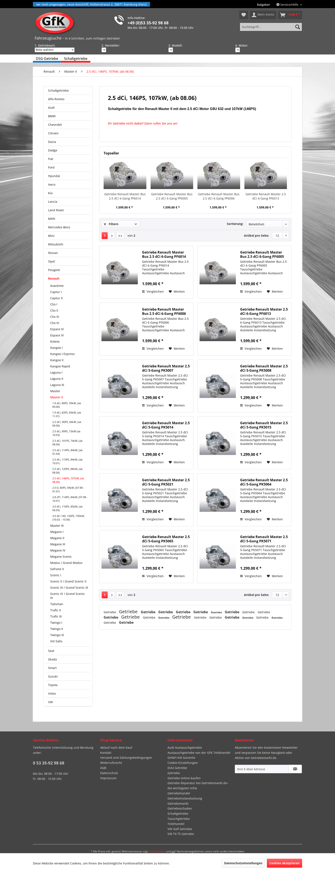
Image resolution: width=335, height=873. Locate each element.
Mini (51, 236)
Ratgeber (263, 5)
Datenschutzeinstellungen (243, 863)
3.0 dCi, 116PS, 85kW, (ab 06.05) (67, 508)
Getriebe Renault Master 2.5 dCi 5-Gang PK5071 (264, 539)
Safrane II (57, 569)
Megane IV (57, 550)
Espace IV (57, 335)
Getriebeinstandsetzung (185, 798)
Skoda (52, 659)
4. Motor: (241, 45)
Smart (52, 668)
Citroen (53, 133)
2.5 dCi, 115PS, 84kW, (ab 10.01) (67, 461)
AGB (103, 768)
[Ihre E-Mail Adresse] (262, 769)
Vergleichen (153, 291)
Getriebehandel (179, 793)
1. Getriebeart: (45, 45)
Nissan (53, 253)
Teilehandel (176, 824)
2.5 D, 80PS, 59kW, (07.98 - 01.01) (68, 489)
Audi (51, 108)
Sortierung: (235, 224)
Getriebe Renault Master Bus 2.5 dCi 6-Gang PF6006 (218, 196)
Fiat (50, 159)
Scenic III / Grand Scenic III (69, 587)
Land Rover (56, 210)
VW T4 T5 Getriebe (181, 834)
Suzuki (53, 676)
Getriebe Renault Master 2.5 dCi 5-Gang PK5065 (166, 539)
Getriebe (110, 612)
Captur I (56, 292)
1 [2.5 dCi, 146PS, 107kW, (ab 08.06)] (105, 235)
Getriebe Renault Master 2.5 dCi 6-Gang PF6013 (265, 196)
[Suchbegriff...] (271, 27)
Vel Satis (56, 641)
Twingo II (56, 629)
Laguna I (56, 372)
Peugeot (54, 270)
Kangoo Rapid (60, 366)
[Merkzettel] (243, 15)
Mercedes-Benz (59, 227)
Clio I (53, 304)
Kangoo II (56, 360)
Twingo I (56, 623)
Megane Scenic (61, 557)
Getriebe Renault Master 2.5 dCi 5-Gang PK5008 (264, 368)
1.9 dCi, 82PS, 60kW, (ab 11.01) (66, 414)
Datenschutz (109, 773)
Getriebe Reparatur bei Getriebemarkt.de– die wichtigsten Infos (198, 785)
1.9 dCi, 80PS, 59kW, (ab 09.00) (66, 405)
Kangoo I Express (62, 354)
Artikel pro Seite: (256, 235)
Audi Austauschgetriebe (185, 747)
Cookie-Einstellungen (183, 763)
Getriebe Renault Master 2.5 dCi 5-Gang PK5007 (166, 368)
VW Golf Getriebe (180, 829)
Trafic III (56, 616)
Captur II (56, 298)
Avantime (57, 286)
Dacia (52, 142)
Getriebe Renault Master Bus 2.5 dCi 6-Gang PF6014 (125, 196)
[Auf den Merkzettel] (177, 291)
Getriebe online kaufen (184, 778)
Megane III (57, 544)
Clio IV (54, 323)
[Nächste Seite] (112, 235)
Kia (50, 193)
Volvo (52, 693)
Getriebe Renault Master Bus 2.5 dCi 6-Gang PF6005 (171, 196)
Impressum (108, 778)
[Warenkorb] (290, 15)
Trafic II (55, 610)
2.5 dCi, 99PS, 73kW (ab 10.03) (66, 433)
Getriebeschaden (180, 808)
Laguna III (57, 385)
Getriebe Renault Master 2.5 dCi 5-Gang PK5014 (166, 425)
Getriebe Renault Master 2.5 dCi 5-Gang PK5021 (166, 482)
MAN (51, 219)
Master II (56, 397)
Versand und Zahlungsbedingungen (126, 758)
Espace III (57, 329)
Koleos (55, 341)
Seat (51, 651)
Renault (53, 278)
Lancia (52, 202)
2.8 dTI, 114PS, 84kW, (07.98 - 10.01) (70, 499)
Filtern (111, 224)
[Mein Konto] (263, 15)
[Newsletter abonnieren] (295, 769)
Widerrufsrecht (111, 763)
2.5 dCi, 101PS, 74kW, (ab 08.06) (67, 442)
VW (50, 702)
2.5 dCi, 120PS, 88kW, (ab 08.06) (67, 470)
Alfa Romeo (56, 99)
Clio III (54, 317)
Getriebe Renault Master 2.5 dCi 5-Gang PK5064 (264, 482)
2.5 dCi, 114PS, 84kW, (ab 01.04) (67, 452)
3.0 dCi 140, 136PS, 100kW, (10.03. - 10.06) (68, 517)
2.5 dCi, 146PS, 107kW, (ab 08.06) (68, 480)
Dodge (52, 150)
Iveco (51, 184)
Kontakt (105, 753)
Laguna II (56, 379)
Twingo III (57, 635)
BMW (52, 116)
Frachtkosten (157, 851)
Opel (51, 261)
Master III (57, 526)
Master (55, 391)
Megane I (56, 532)
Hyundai (54, 176)
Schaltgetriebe (58, 90)
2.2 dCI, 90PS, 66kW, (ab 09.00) (66, 423)
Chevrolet (55, 125)
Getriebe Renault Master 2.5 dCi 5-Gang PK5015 (264, 425)
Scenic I (55, 575)
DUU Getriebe (177, 768)
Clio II (54, 310)
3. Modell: (175, 45)
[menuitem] (263, 4)
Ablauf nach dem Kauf (116, 747)
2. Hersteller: (110, 45)
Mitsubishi (55, 244)
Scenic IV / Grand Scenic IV (67, 596)
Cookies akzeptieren (284, 863)
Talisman (56, 604)
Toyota (52, 685)
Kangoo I (56, 348)
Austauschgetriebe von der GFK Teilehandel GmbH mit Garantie (199, 755)
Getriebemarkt (178, 803)
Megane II (57, 538)
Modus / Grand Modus (66, 563)
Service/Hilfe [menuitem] (287, 5)
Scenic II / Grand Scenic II (68, 581)
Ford (51, 167)
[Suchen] (297, 27)
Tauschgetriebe (179, 819)
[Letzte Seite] (120, 235)
